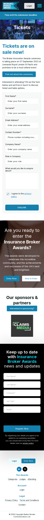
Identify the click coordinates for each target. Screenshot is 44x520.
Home (17, 33)
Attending (32, 479)
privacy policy (28, 443)
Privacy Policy (11, 500)
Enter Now (12, 278)
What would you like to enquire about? (19, 169)
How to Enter (31, 278)
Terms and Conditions (29, 500)
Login (29, 6)
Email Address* (12, 120)
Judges (22, 479)
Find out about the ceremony (19, 74)
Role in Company (13, 156)
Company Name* (13, 144)
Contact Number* (13, 132)
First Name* (10, 96)
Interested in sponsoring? (22, 308)
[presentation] (22, 419)
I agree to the (21, 195)
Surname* (10, 108)
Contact (22, 505)
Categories (12, 479)
